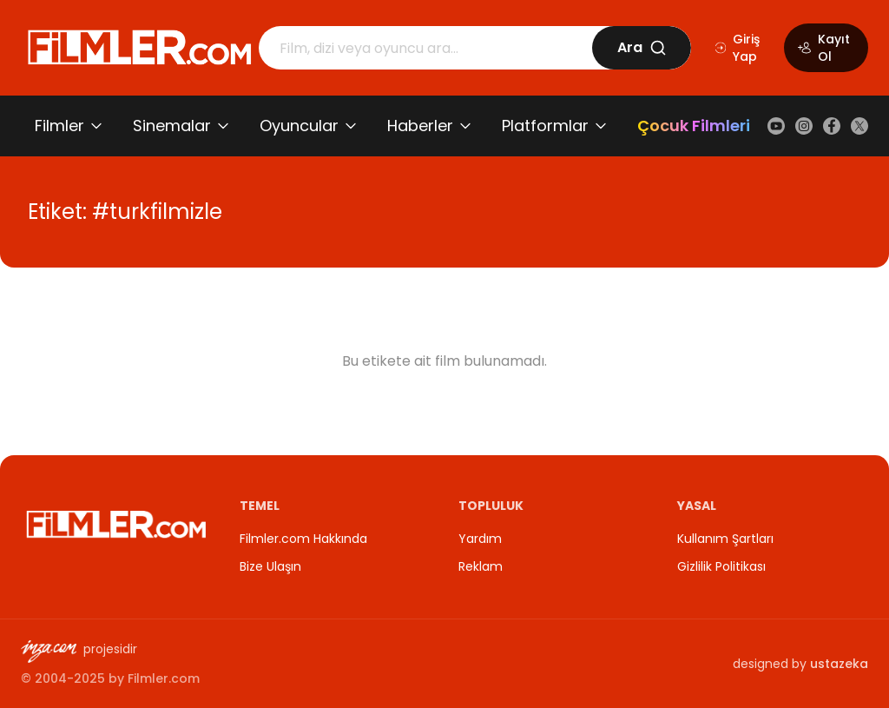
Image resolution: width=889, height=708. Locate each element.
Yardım (480, 538)
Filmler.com (164, 678)
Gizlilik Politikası (721, 566)
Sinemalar (172, 125)
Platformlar (545, 125)
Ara (642, 47)
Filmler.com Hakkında (303, 538)
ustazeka (839, 663)
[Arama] (425, 47)
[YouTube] (776, 126)
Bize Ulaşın (270, 566)
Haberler (420, 125)
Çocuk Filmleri (693, 125)
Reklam (480, 566)
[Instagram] (804, 126)
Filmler (59, 125)
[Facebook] (831, 126)
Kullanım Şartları (725, 538)
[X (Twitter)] (859, 126)
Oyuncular (299, 125)
